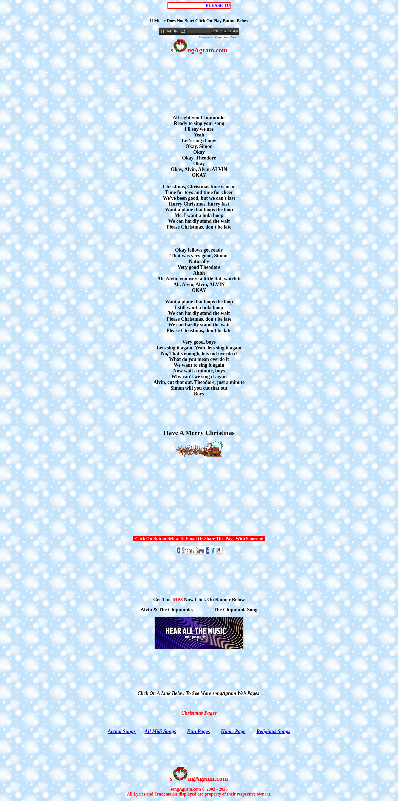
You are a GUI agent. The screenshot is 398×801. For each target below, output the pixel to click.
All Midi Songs (160, 731)
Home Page (233, 731)
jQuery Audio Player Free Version (218, 37)
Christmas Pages (199, 713)
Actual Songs (122, 731)
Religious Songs (273, 731)
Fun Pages (198, 731)
